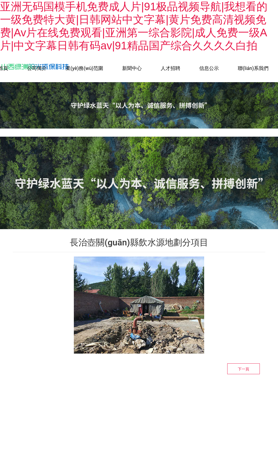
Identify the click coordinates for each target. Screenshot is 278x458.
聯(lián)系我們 (253, 68)
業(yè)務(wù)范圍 (84, 68)
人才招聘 (170, 68)
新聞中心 (132, 68)
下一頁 (243, 369)
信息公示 (209, 68)
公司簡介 (37, 68)
